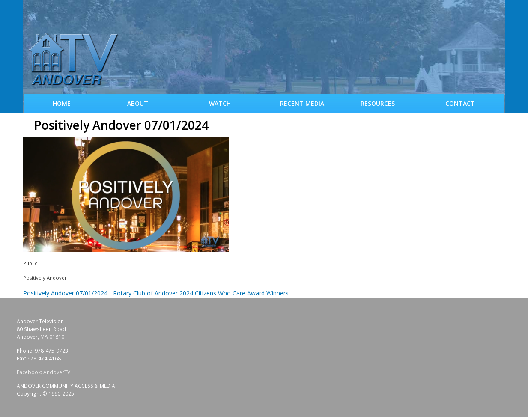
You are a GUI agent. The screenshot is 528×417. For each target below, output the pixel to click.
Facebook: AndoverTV (43, 372)
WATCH (220, 103)
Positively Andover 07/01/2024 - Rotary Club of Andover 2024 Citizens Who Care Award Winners (156, 293)
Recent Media (302, 103)
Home (62, 103)
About (137, 103)
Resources (378, 103)
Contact (460, 103)
